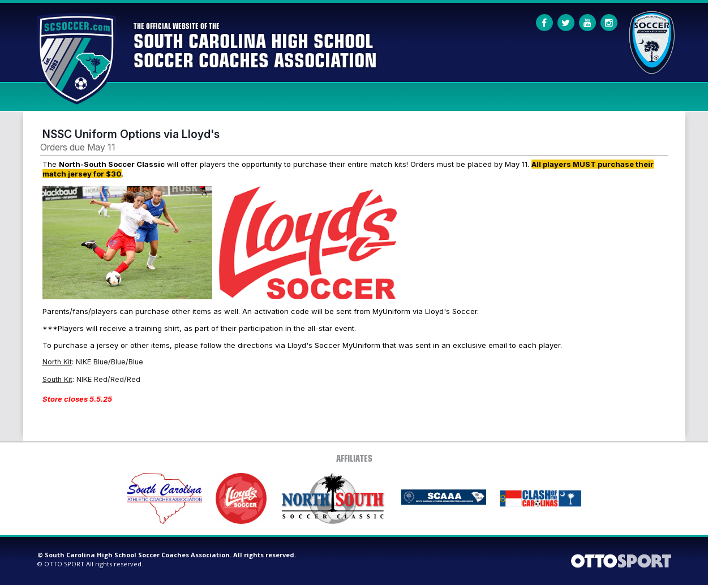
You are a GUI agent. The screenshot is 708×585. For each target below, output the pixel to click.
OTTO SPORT (64, 564)
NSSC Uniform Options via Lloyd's (131, 134)
